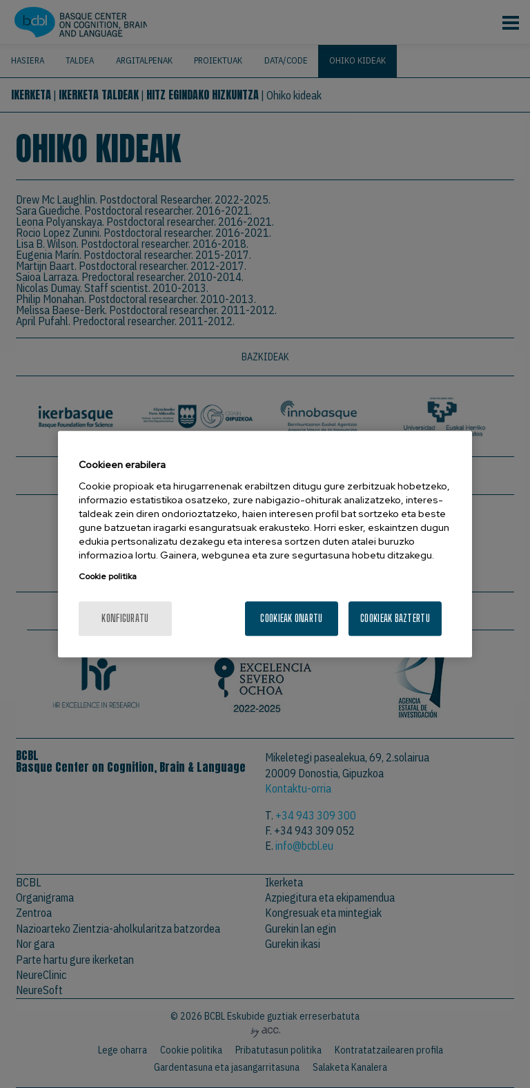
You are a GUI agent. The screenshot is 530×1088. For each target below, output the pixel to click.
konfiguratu (124, 617)
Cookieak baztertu (395, 617)
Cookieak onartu (291, 617)
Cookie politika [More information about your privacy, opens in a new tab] (108, 576)
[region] (265, 544)
